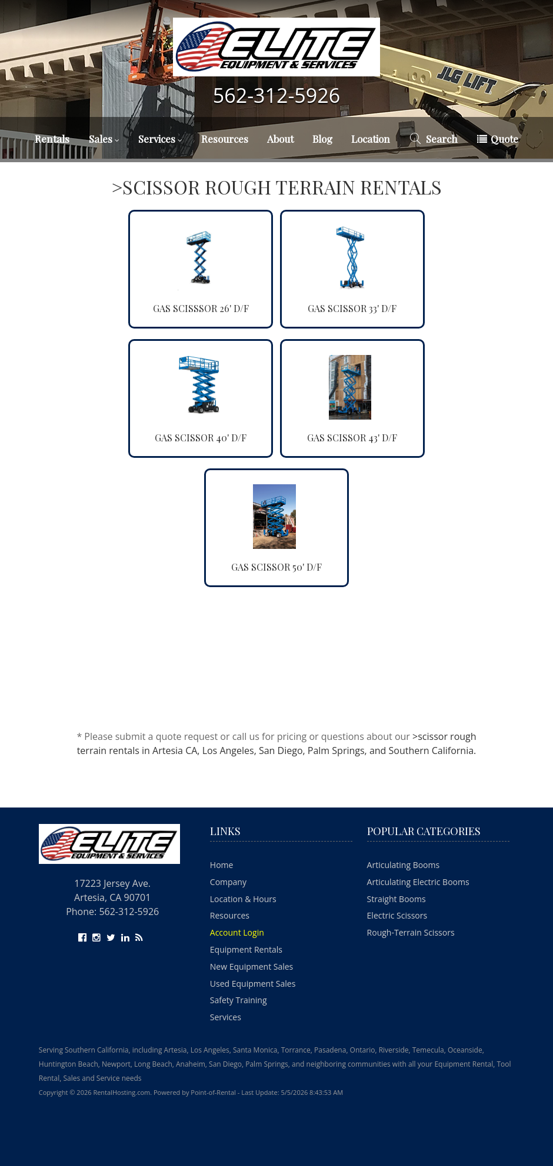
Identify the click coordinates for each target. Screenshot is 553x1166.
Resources (224, 138)
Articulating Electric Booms (418, 881)
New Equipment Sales (251, 966)
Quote (497, 138)
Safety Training (238, 1000)
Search (433, 138)
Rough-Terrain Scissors (411, 932)
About (280, 138)
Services (160, 138)
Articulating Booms (403, 864)
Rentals (52, 138)
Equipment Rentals (246, 949)
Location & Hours (243, 898)
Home (222, 864)
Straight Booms (396, 898)
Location (370, 138)
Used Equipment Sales (253, 983)
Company (228, 881)
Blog (322, 138)
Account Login (237, 932)
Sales (104, 138)
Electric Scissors (397, 915)
